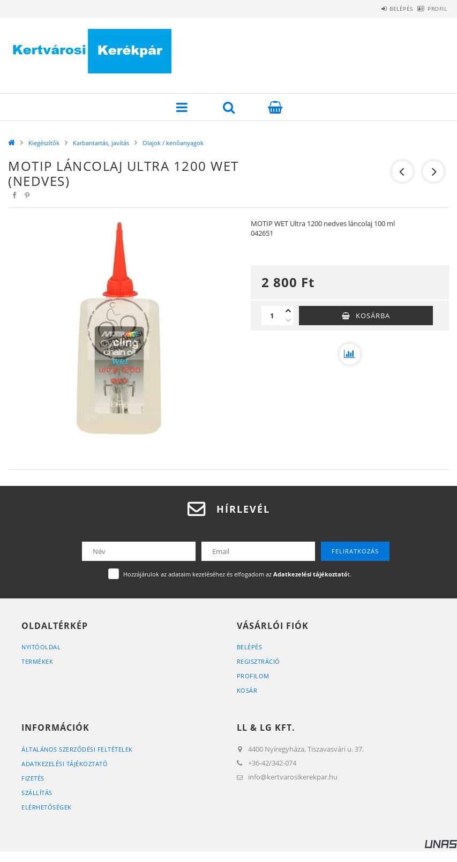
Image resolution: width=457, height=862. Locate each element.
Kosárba (373, 315)
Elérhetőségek (46, 807)
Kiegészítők (43, 143)
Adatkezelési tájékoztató (64, 764)
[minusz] (288, 320)
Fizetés (32, 778)
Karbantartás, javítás (101, 143)
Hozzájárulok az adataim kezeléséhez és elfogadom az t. (237, 574)
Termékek (37, 661)
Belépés (383, 8)
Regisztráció (258, 661)
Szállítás (37, 793)
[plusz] (288, 311)
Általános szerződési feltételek (77, 749)
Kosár (247, 690)
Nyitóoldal (41, 647)
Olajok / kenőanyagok (173, 143)
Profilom (253, 676)
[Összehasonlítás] (350, 354)
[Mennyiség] (272, 315)
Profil (431, 8)
